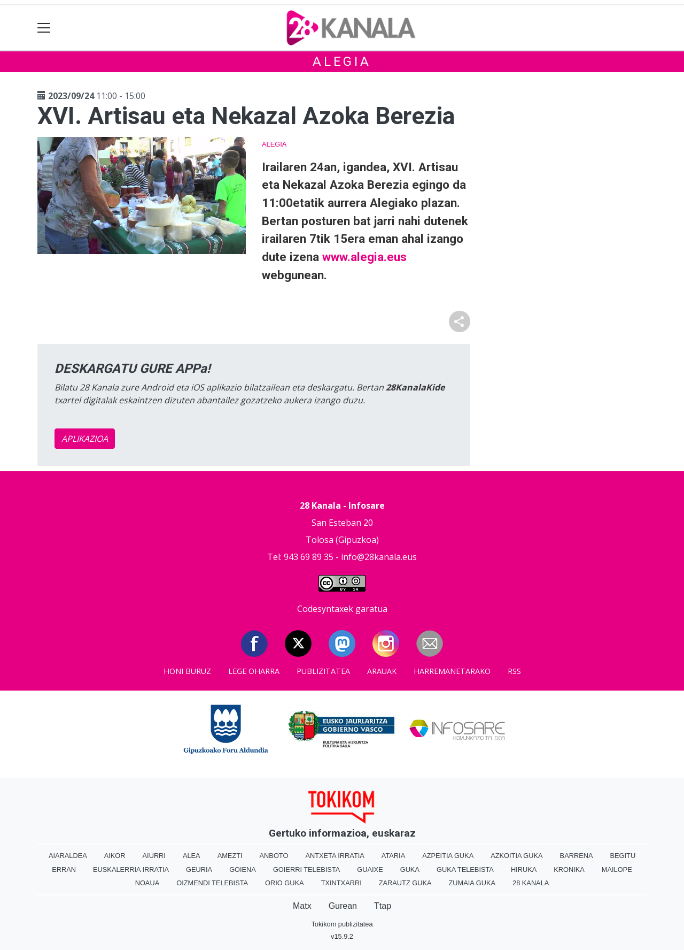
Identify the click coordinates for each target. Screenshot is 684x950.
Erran (64, 869)
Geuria (199, 869)
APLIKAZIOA (84, 439)
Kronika (569, 869)
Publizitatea (323, 671)
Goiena (242, 869)
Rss (514, 671)
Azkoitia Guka (516, 856)
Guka (409, 869)
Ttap (382, 905)
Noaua (147, 883)
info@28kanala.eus (379, 557)
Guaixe (370, 869)
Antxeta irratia (334, 856)
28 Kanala (530, 883)
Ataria (393, 856)
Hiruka (524, 869)
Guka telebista (465, 869)
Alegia (342, 61)
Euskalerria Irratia (131, 869)
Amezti (230, 856)
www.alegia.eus (364, 257)
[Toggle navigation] (44, 28)
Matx (302, 905)
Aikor (115, 856)
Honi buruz (187, 671)
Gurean (343, 905)
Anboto (274, 856)
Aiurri (154, 856)
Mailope (617, 869)
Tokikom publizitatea (341, 924)
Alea (191, 856)
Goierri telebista (306, 869)
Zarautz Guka (405, 883)
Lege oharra (253, 671)
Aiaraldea (68, 856)
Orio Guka (284, 883)
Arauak (382, 671)
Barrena (576, 856)
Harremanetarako (452, 671)
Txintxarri (341, 883)
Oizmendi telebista (212, 883)
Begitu (622, 856)
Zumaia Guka (472, 883)
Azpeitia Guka (447, 856)
